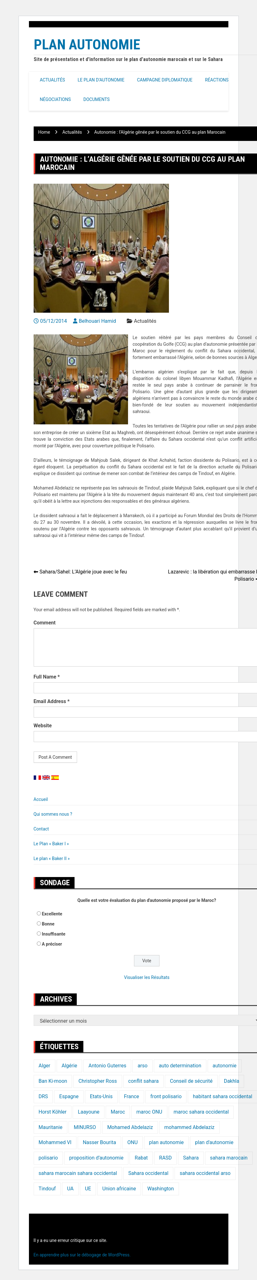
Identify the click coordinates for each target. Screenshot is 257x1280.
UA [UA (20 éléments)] (70, 1189)
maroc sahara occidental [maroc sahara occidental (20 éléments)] (201, 1112)
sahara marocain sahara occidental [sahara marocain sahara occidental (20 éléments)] (78, 1173)
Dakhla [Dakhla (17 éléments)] (231, 1081)
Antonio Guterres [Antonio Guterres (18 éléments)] (107, 1066)
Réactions (217, 79)
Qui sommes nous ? (53, 814)
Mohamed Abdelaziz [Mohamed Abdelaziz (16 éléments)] (130, 1127)
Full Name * (47, 677)
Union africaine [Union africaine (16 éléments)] (119, 1189)
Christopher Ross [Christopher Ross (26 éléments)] (97, 1081)
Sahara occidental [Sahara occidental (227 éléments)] (148, 1173)
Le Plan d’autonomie (101, 79)
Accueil (41, 799)
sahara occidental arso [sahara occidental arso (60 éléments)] (205, 1173)
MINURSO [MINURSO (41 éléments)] (85, 1127)
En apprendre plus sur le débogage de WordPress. (82, 1254)
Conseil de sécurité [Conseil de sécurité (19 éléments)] (191, 1081)
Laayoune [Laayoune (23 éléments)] (88, 1112)
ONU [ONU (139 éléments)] (132, 1142)
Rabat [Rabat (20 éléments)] (141, 1158)
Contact (41, 828)
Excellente (52, 913)
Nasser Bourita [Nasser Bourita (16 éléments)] (99, 1142)
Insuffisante (53, 933)
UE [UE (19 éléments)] (88, 1189)
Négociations (55, 99)
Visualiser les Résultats (146, 977)
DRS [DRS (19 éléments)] (43, 1096)
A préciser (52, 944)
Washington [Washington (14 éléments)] (160, 1189)
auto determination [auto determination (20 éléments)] (180, 1066)
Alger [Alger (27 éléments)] (44, 1066)
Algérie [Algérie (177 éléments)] (69, 1066)
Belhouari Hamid (97, 321)
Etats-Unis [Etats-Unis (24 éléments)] (101, 1096)
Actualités (52, 79)
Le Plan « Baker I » (51, 843)
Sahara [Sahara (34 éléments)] (191, 1158)
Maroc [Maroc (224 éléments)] (118, 1112)
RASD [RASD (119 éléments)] (165, 1158)
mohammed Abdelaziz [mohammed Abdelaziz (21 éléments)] (189, 1127)
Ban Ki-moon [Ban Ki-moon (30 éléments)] (53, 1081)
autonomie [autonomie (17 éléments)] (225, 1066)
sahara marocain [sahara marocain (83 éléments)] (229, 1158)
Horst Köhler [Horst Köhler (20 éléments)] (53, 1112)
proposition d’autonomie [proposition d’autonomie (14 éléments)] (96, 1158)
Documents (96, 99)
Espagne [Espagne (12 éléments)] (68, 1096)
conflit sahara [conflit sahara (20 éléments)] (143, 1081)
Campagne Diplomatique (164, 79)
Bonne (48, 923)
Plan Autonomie (87, 44)
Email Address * (52, 701)
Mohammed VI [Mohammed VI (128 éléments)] (55, 1142)
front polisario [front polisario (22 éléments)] (166, 1096)
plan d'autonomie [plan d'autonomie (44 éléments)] (214, 1142)
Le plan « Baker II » (52, 858)
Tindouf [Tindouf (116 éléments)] (47, 1189)
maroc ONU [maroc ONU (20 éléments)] (149, 1112)
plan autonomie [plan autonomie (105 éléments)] (166, 1142)
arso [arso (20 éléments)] (142, 1066)
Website (43, 726)
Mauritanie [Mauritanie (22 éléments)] (51, 1127)
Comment (45, 623)
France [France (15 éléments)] (131, 1096)
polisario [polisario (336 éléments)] (48, 1158)
